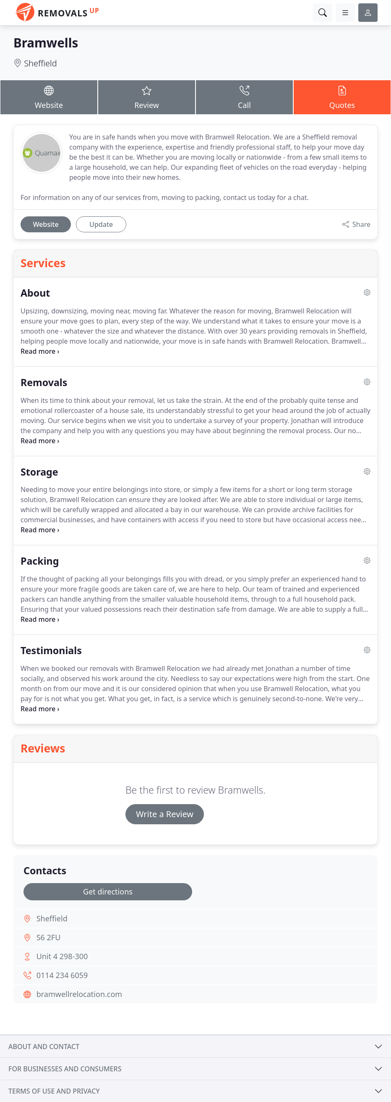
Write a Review (164, 814)
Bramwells (45, 42)
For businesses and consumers (64, 1068)
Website (49, 97)
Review (146, 97)
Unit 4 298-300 (62, 956)
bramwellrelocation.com (79, 994)
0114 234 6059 (62, 975)
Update (101, 224)
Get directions (108, 891)
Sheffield (40, 63)
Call (244, 97)
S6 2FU (48, 937)
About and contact (43, 1046)
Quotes (342, 97)
